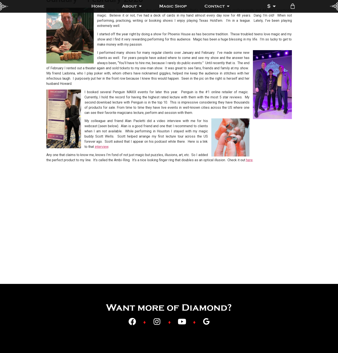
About (132, 6)
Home (97, 6)
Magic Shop (173, 6)
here (249, 160)
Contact (216, 6)
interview (101, 147)
